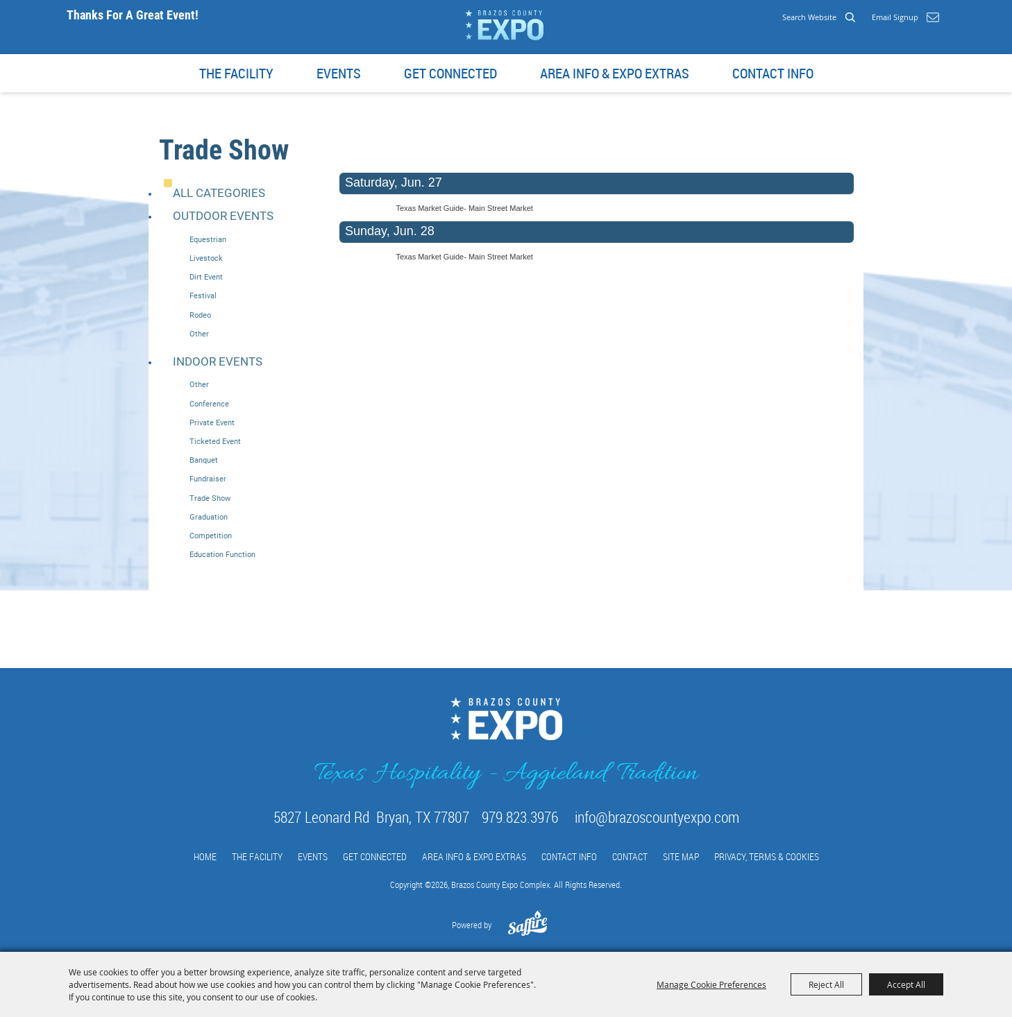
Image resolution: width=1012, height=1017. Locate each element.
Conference (209, 404)
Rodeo (200, 315)
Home (205, 856)
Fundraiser (207, 479)
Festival (203, 295)
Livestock (206, 258)
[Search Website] (779, 16)
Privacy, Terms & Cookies (766, 856)
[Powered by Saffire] (528, 930)
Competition (210, 535)
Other (199, 334)
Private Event (212, 422)
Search (850, 16)
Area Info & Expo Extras (614, 73)
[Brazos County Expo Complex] (504, 25)
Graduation (208, 517)
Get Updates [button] (932, 17)
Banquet (203, 460)
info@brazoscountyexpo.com (657, 817)
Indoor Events (217, 361)
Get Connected (450, 73)
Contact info (772, 73)
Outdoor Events (223, 216)
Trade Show (209, 498)
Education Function (222, 554)
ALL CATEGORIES (219, 193)
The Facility (236, 73)
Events (339, 73)
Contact (630, 856)
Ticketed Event (215, 441)
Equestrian (207, 239)
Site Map (681, 856)
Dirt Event (206, 277)
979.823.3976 (520, 817)
